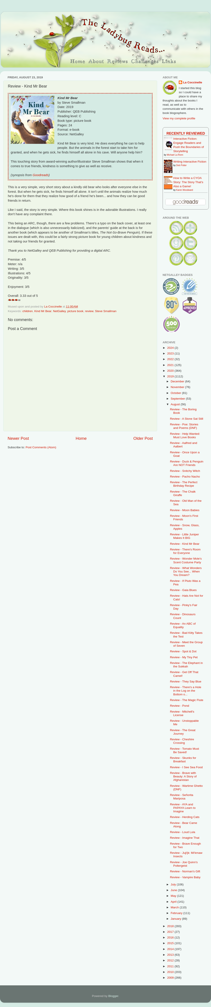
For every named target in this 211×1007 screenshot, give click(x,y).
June (174, 890)
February (177, 913)
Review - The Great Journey (183, 732)
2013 (171, 954)
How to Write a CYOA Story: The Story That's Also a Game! (188, 182)
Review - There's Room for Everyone (185, 551)
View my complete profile (179, 118)
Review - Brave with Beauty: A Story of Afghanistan (183, 776)
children (27, 311)
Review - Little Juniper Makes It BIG (184, 536)
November (178, 387)
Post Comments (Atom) (41, 447)
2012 (171, 960)
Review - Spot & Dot (183, 651)
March (175, 907)
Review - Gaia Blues (183, 590)
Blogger (113, 996)
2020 (171, 370)
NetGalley (59, 311)
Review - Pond (179, 705)
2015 (171, 943)
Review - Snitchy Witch (185, 471)
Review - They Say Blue (185, 681)
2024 (171, 347)
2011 (171, 966)
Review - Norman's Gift (185, 871)
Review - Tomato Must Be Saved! (184, 750)
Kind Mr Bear (42, 311)
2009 (171, 977)
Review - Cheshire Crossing (182, 741)
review (89, 311)
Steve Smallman (105, 311)
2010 (171, 972)
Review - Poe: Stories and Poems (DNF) (184, 426)
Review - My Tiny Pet (184, 657)
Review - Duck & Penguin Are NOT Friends (186, 463)
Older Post (143, 438)
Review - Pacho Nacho (185, 476)
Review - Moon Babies (184, 510)
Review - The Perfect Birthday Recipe (183, 484)
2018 (171, 926)
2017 (171, 931)
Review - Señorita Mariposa (181, 796)
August (176, 404)
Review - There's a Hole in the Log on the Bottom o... (185, 691)
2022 (171, 359)
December (178, 381)
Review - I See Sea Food (186, 767)
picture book (75, 311)
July (174, 884)
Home (81, 438)
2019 (171, 376)
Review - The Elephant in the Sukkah (186, 664)
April (174, 901)
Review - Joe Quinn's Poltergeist (184, 864)
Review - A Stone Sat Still (186, 418)
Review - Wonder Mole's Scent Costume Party (186, 560)
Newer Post (18, 438)
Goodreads (41, 175)
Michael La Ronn (175, 155)
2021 (171, 365)
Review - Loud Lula (182, 832)
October (176, 393)
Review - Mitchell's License (182, 713)
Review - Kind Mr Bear (184, 543)
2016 (171, 937)
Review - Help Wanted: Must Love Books (185, 435)
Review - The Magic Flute (186, 700)
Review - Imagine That (184, 837)
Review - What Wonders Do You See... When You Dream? (186, 571)
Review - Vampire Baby (185, 877)
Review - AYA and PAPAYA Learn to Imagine (183, 808)
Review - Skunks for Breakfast (183, 759)
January (176, 918)
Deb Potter (181, 165)
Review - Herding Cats (184, 817)
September (178, 398)
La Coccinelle (192, 82)
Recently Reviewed (186, 133)
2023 (171, 353)
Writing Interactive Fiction (189, 161)
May (174, 895)
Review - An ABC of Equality (183, 625)
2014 (171, 949)
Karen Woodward (184, 190)
